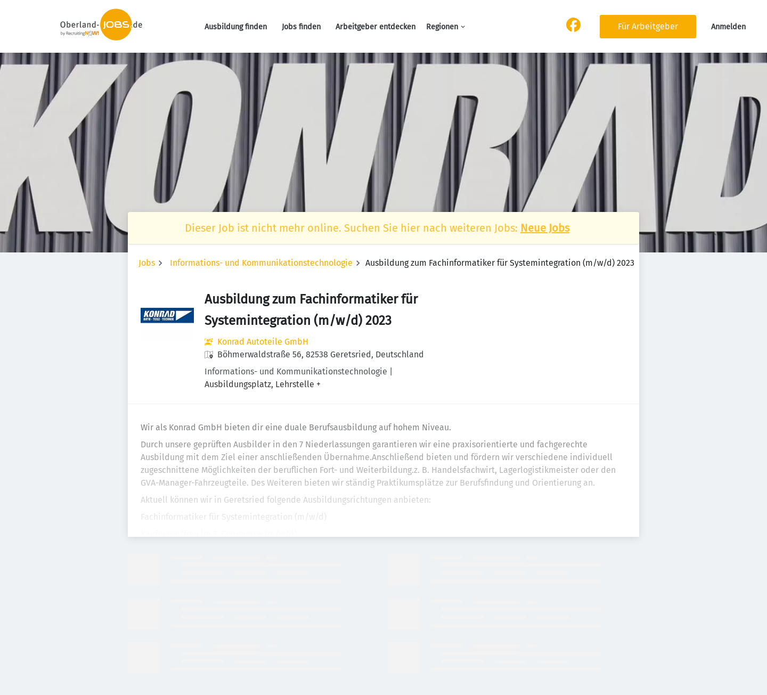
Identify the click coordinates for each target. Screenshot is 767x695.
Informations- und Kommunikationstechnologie (261, 263)
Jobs (146, 263)
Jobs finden (301, 26)
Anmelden (728, 26)
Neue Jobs (544, 228)
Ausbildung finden (236, 26)
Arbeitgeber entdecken (375, 26)
